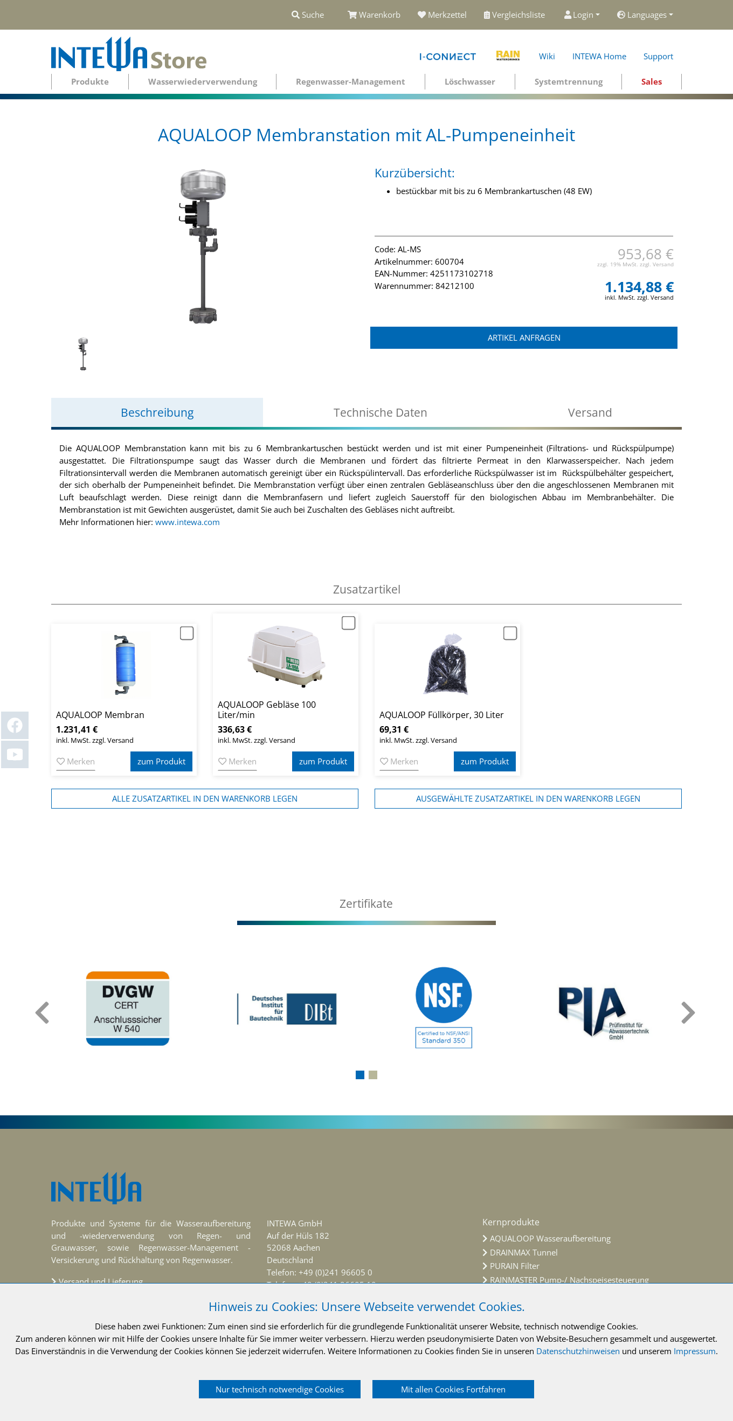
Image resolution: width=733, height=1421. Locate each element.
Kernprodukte (511, 1222)
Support (658, 56)
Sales (651, 81)
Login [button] (579, 14)
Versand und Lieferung (101, 1281)
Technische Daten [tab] (380, 412)
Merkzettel (442, 14)
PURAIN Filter (515, 1265)
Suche (308, 14)
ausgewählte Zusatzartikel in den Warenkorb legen (528, 798)
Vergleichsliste (515, 14)
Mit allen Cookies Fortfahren (453, 1389)
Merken (76, 761)
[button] (360, 1074)
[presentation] (43, 1013)
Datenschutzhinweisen (578, 1351)
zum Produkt (161, 761)
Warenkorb (374, 14)
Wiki (547, 56)
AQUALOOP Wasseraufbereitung (550, 1238)
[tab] (366, 903)
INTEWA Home (599, 56)
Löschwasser (470, 81)
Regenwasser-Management (350, 81)
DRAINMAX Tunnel (524, 1252)
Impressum (695, 1351)
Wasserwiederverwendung (202, 81)
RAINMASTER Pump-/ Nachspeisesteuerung (569, 1279)
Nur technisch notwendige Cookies (280, 1389)
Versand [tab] (590, 412)
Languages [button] (642, 14)
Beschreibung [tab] (157, 412)
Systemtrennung (569, 81)
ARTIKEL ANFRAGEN (524, 337)
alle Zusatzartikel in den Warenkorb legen (205, 798)
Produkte (90, 81)
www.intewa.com (187, 521)
